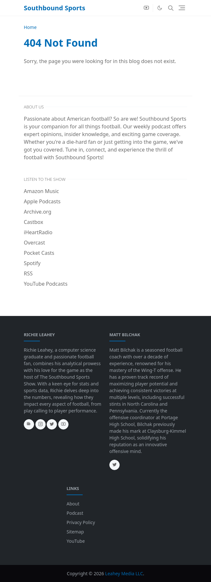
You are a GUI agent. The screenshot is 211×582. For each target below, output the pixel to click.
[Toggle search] (171, 8)
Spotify (32, 263)
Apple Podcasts (42, 201)
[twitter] (52, 424)
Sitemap (75, 532)
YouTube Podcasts (46, 283)
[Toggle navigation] (182, 8)
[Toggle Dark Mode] (159, 8)
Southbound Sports (54, 8)
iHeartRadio (38, 232)
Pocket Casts (39, 252)
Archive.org (37, 211)
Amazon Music (41, 191)
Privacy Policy (81, 522)
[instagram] (40, 424)
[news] (29, 424)
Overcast (34, 242)
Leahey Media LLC (124, 573)
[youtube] (146, 8)
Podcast (75, 513)
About (73, 504)
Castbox (33, 222)
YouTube (76, 541)
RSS (28, 273)
